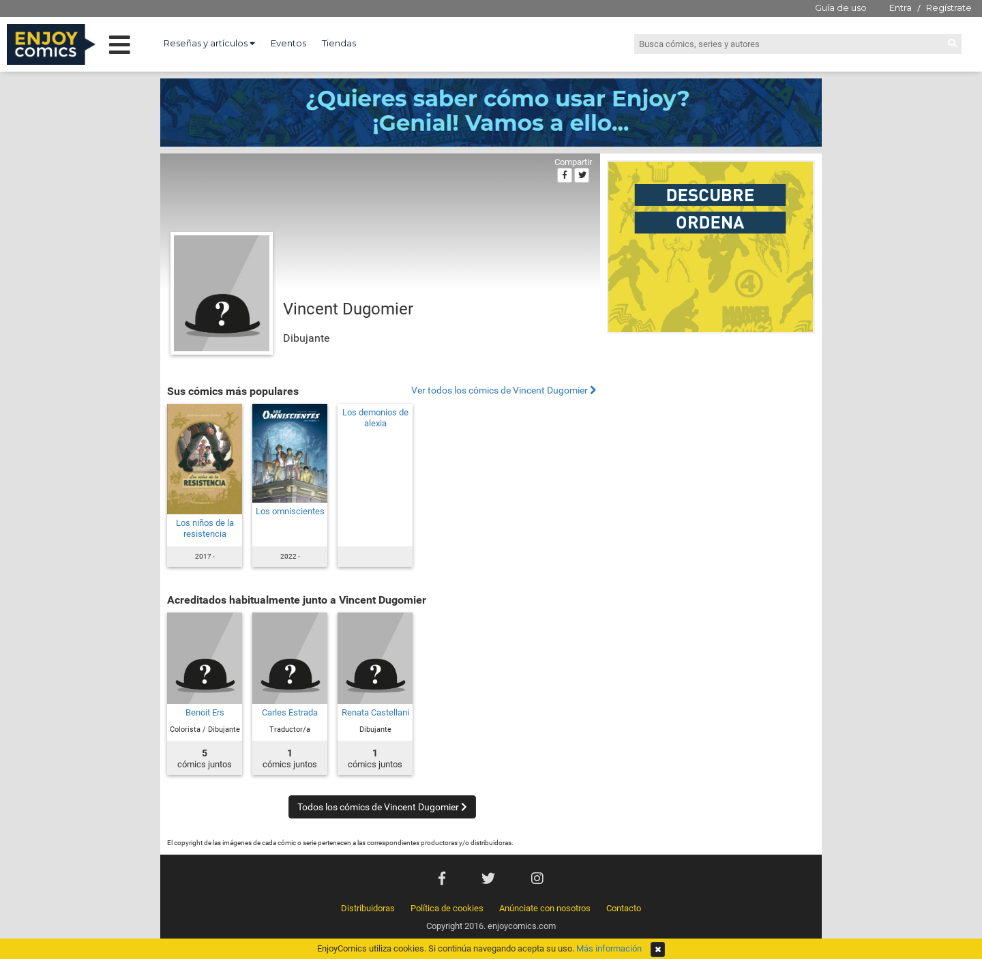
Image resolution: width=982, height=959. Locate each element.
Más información (609, 948)
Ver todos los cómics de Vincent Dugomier (504, 390)
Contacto (623, 908)
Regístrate (949, 7)
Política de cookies (447, 908)
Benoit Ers (204, 712)
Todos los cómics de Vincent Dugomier (382, 806)
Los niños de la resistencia (205, 528)
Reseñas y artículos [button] (209, 43)
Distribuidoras (368, 908)
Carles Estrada (290, 712)
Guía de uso (841, 7)
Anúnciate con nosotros (545, 908)
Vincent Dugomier (348, 309)
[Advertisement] (711, 432)
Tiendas (339, 43)
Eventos (288, 43)
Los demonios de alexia (375, 417)
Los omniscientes (290, 511)
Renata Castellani (375, 712)
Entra (900, 7)
